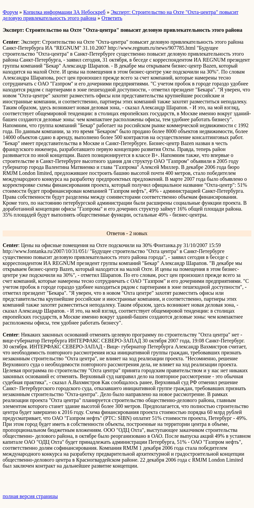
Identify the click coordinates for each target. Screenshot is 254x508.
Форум (10, 12)
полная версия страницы (30, 496)
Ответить (112, 18)
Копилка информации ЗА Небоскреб (64, 12)
